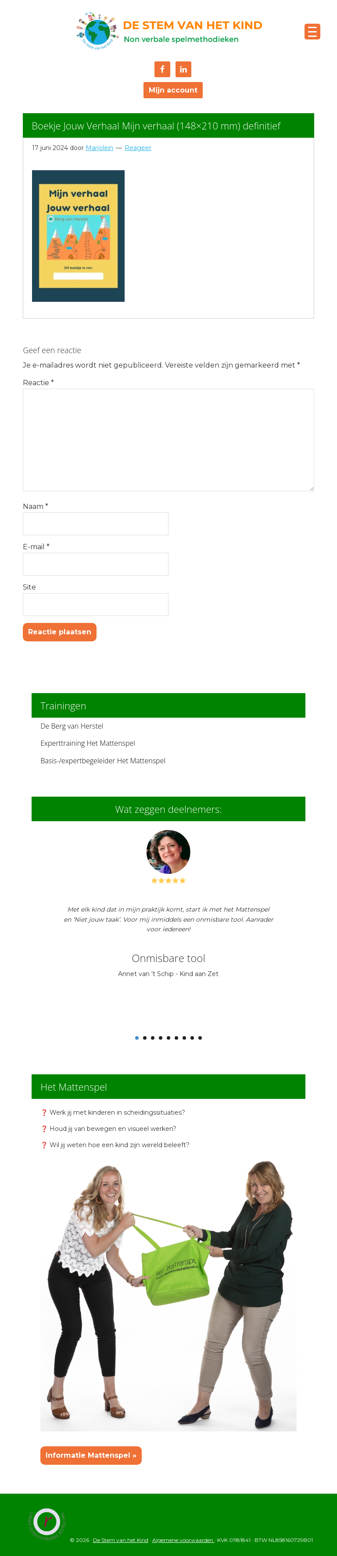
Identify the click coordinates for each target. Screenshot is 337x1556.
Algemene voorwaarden (183, 1540)
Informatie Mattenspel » (91, 1455)
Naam (35, 506)
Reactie (38, 383)
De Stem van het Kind (168, 32)
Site (29, 587)
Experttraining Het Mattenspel (87, 743)
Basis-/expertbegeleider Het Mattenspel (102, 760)
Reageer (138, 148)
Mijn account (173, 90)
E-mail (36, 547)
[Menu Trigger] (312, 31)
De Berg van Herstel (71, 726)
